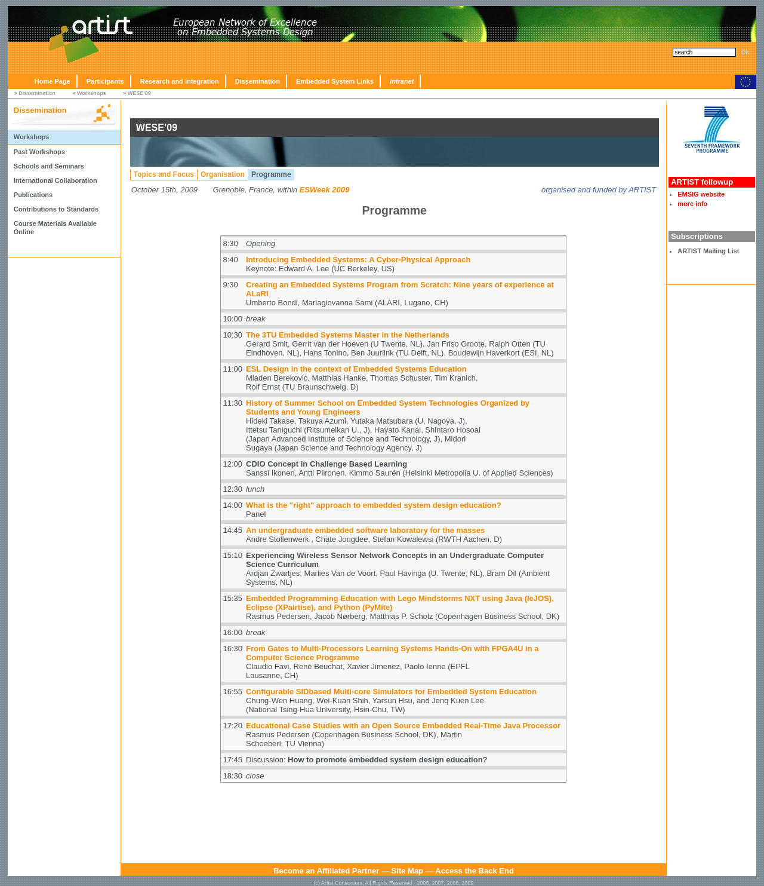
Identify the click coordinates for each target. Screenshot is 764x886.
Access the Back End (474, 870)
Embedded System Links (335, 81)
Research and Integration (179, 81)
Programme (271, 174)
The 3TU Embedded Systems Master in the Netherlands (347, 334)
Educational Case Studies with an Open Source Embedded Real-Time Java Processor (403, 725)
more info (692, 203)
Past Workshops (39, 151)
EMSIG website (701, 194)
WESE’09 (139, 93)
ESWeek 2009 (325, 189)
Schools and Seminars (49, 166)
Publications (33, 194)
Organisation (223, 174)
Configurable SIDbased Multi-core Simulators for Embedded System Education (391, 691)
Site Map (407, 870)
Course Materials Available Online (55, 227)
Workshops (91, 93)
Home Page (52, 81)
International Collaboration (55, 180)
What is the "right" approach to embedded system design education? (373, 505)
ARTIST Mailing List (708, 251)
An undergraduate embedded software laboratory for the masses (365, 530)
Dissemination (257, 81)
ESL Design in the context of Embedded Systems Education (356, 368)
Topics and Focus (164, 174)
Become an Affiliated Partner (326, 870)
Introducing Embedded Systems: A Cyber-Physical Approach (358, 259)
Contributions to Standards (56, 209)
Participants (105, 81)
